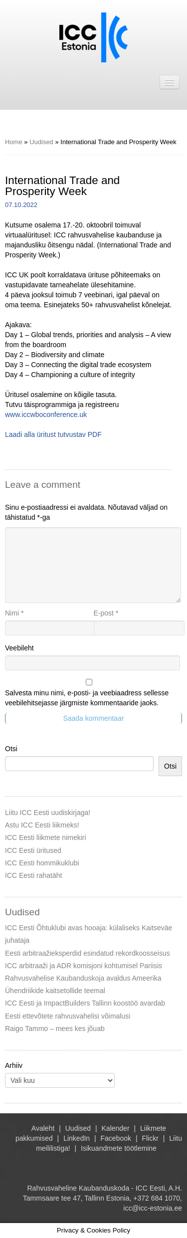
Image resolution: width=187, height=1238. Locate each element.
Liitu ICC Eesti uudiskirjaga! (47, 813)
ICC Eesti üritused (33, 850)
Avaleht (42, 1128)
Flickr (150, 1138)
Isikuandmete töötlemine (119, 1148)
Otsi (11, 749)
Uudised (41, 142)
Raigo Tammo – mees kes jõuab (55, 1028)
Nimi (14, 613)
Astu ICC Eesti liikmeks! (42, 825)
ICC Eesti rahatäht (33, 875)
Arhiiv (13, 1065)
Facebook (116, 1138)
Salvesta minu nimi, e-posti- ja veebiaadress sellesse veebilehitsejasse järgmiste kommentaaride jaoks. (87, 698)
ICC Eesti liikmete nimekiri (45, 837)
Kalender (116, 1128)
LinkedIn (76, 1138)
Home (13, 142)
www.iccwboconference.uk (46, 414)
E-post (106, 613)
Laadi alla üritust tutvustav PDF (53, 434)
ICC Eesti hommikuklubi (42, 863)
